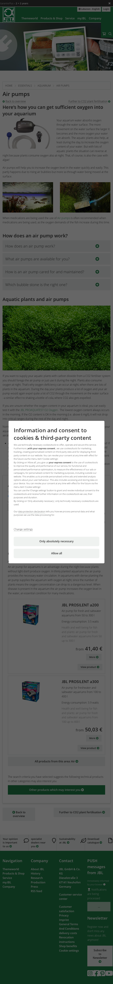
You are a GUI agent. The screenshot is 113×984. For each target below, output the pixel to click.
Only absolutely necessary (56, 541)
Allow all (56, 553)
